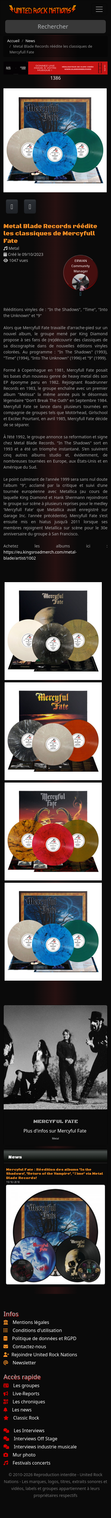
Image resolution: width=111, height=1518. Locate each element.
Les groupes (21, 1385)
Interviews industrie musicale (40, 1447)
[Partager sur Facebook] (12, 206)
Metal (55, 1138)
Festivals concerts (26, 1463)
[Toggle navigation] (99, 9)
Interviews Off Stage (30, 1438)
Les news (17, 1410)
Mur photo (19, 1455)
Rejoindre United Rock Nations (44, 1354)
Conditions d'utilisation (37, 1330)
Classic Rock (21, 1418)
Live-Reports (21, 1393)
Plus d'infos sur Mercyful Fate (55, 1131)
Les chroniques (24, 1401)
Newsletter (24, 1362)
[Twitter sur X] (30, 206)
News (30, 40)
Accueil (13, 40)
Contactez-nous (29, 1346)
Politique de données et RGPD (44, 1338)
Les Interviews (23, 1430)
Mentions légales (31, 1322)
